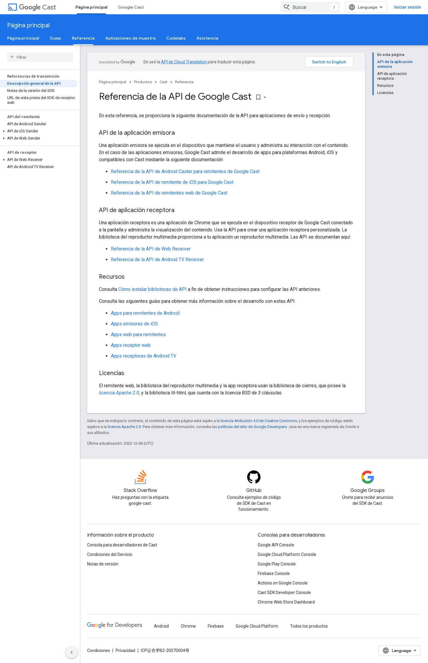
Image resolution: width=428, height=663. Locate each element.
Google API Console (276, 545)
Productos (143, 82)
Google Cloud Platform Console (287, 554)
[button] (39, 131)
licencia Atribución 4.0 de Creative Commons (259, 421)
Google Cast (131, 7)
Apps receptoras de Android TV (143, 356)
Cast (37, 7)
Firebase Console (274, 573)
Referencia (184, 82)
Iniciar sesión (407, 7)
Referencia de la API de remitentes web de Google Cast (169, 193)
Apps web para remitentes (138, 334)
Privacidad (125, 650)
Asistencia (207, 38)
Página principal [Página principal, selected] (91, 7)
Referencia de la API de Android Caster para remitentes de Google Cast (185, 171)
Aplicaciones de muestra (130, 38)
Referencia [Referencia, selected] (83, 38)
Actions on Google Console (283, 583)
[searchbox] (40, 57)
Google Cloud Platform (257, 626)
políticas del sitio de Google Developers (252, 426)
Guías (55, 38)
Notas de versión (102, 564)
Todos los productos (309, 626)
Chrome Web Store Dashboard (286, 602)
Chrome (188, 626)
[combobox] (310, 7)
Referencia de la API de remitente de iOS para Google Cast (172, 182)
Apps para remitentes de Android (145, 313)
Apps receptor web (131, 345)
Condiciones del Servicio (109, 554)
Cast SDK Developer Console (284, 592)
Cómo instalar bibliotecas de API (152, 289)
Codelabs (176, 38)
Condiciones (98, 650)
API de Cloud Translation (184, 61)
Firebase (216, 626)
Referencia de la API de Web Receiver (151, 249)
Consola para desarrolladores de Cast (122, 545)
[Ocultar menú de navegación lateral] (72, 652)
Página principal (28, 25)
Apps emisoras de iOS (134, 324)
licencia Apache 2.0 (119, 393)
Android (161, 626)
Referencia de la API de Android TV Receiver (157, 259)
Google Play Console (277, 564)
